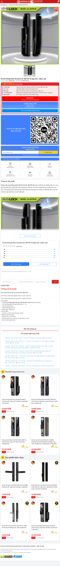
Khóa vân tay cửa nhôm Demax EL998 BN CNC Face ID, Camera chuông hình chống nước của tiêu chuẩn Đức (44, 487)
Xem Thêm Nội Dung (30, 236)
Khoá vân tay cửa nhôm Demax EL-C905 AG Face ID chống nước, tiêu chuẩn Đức (14, 526)
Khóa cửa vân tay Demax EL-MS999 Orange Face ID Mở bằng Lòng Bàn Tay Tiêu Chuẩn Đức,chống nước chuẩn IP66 (44, 442)
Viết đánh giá (16, 264)
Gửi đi (55, 282)
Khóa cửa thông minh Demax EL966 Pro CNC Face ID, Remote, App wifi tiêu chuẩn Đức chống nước (44, 401)
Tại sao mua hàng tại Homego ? (11, 159)
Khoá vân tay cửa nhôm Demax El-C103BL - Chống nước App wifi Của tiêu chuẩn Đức (15, 486)
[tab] (30, 110)
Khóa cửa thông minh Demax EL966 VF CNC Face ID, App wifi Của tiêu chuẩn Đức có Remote (15, 401)
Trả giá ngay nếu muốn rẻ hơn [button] (30, 111)
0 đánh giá (19, 246)
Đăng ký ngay (48, 152)
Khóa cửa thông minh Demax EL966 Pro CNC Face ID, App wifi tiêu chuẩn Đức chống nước (14, 442)
